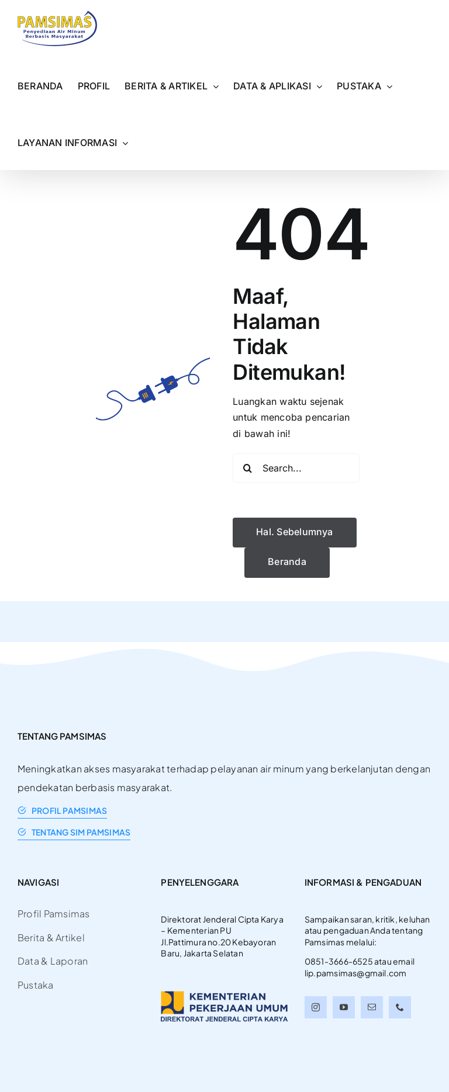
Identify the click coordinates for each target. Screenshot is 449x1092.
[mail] (372, 1007)
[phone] (400, 1007)
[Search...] (296, 468)
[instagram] (316, 1007)
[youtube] (344, 1007)
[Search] (247, 468)
